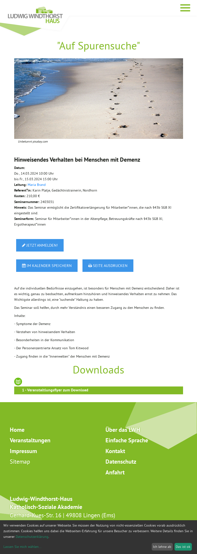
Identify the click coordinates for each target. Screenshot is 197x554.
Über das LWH (122, 430)
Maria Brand (37, 184)
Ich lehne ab (162, 546)
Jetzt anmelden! (40, 245)
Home (17, 430)
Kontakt (115, 451)
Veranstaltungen (30, 440)
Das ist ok (183, 546)
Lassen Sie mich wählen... (22, 546)
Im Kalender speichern (47, 265)
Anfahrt (115, 472)
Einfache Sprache (126, 440)
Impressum (23, 451)
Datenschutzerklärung (32, 536)
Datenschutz (120, 461)
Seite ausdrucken (107, 265)
